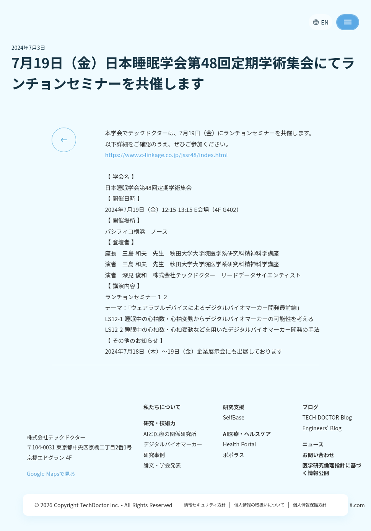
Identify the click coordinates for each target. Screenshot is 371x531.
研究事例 (154, 455)
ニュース (313, 444)
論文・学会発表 (162, 465)
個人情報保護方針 (308, 505)
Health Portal (239, 444)
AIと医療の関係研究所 (170, 434)
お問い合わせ (319, 455)
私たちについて (162, 407)
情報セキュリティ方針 (205, 505)
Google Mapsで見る (51, 473)
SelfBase (233, 417)
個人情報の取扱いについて (257, 505)
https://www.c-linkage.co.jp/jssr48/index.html (166, 155)
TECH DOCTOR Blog (327, 417)
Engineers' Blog (322, 428)
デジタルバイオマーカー (172, 444)
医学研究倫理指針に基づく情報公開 (332, 469)
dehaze (347, 22)
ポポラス (233, 455)
